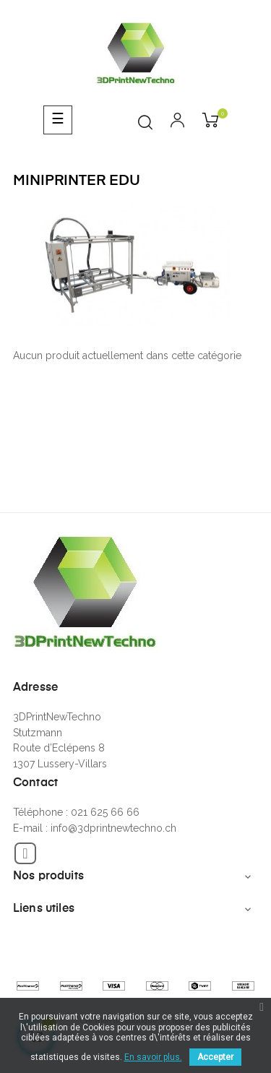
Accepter (215, 1057)
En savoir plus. (153, 1057)
